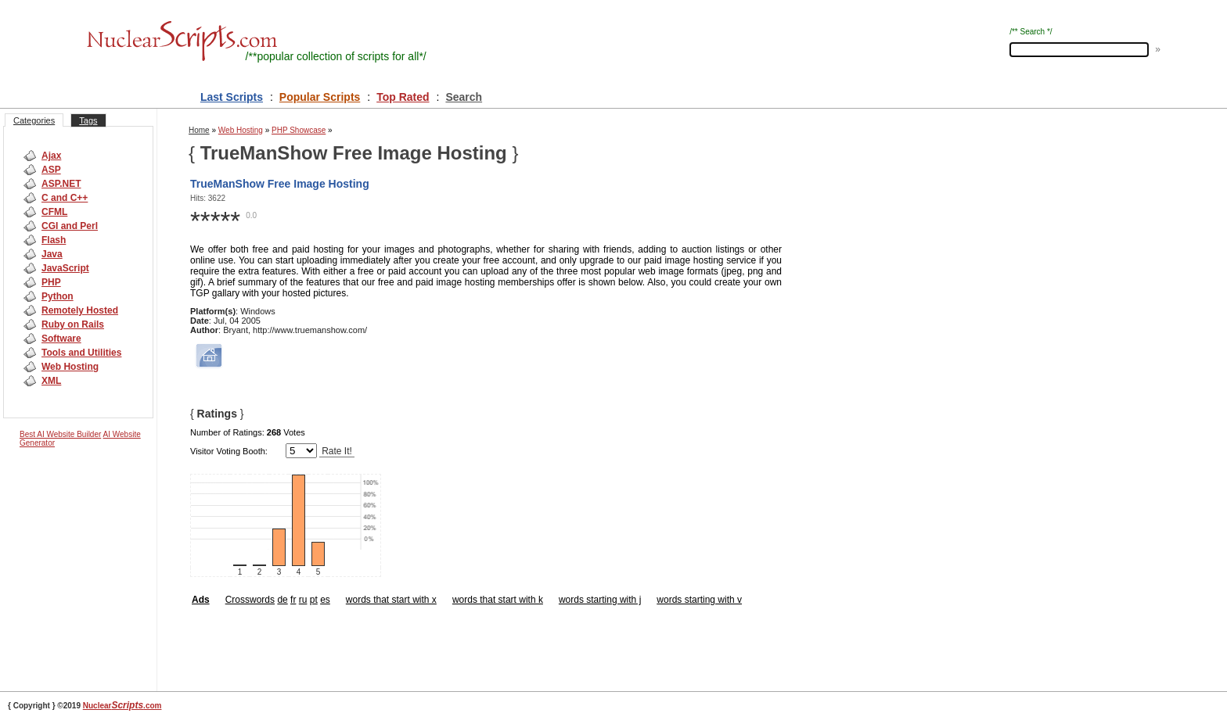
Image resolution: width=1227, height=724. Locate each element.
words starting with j (600, 599)
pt (314, 599)
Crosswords (250, 599)
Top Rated (402, 97)
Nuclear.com (122, 705)
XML (51, 380)
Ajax (51, 155)
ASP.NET (61, 183)
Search (463, 97)
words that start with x (391, 599)
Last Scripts (231, 97)
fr (293, 599)
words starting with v (699, 599)
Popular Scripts (319, 97)
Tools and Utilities (81, 352)
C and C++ (64, 197)
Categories (34, 120)
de (282, 599)
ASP (51, 169)
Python (57, 296)
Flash (53, 240)
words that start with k (497, 599)
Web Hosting (70, 366)
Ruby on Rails (72, 324)
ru (303, 599)
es (325, 599)
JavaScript (65, 268)
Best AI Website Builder (60, 434)
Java (52, 254)
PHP (51, 282)
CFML (54, 211)
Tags (88, 120)
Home (199, 130)
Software (61, 338)
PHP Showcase (299, 130)
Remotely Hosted (79, 310)
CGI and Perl (69, 225)
